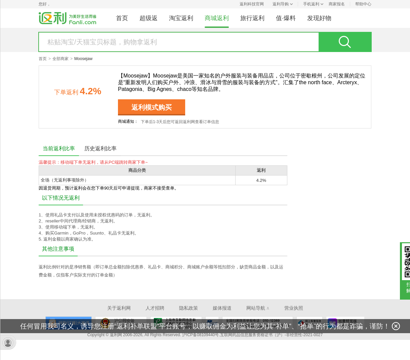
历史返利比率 (100, 148)
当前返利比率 (59, 148)
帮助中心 (363, 4)
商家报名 (337, 4)
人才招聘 (155, 308)
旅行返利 (252, 18)
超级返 (148, 18)
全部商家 (60, 58)
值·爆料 (286, 18)
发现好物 (319, 18)
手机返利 (311, 4)
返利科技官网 (252, 4)
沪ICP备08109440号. (201, 334)
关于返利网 (119, 308)
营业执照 (293, 308)
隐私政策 (188, 308)
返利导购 (281, 4)
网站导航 (258, 308)
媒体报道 (222, 308)
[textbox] (179, 42)
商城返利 (217, 18)
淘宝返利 (181, 18)
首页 (122, 18)
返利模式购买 (151, 107)
